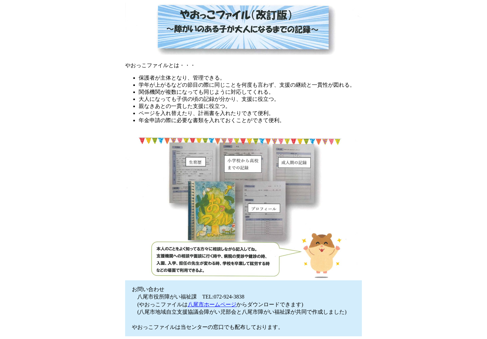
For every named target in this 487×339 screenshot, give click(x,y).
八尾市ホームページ (212, 304)
